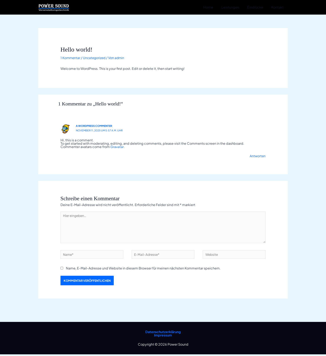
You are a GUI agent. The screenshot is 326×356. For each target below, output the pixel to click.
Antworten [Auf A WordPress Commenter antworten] (257, 156)
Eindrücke (257, 7)
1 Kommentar (71, 58)
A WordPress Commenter (95, 125)
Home (214, 7)
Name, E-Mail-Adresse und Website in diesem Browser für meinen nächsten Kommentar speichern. (143, 270)
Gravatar (116, 147)
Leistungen (234, 7)
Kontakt (278, 7)
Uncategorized (95, 58)
